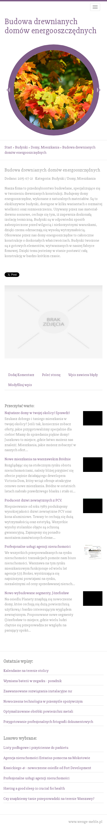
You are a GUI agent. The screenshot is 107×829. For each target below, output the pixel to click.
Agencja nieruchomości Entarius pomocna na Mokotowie (46, 758)
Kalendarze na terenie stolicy (26, 670)
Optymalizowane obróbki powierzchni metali (38, 711)
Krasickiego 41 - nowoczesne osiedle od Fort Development (47, 768)
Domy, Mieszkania (45, 147)
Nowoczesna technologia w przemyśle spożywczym (43, 701)
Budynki (21, 147)
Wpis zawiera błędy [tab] (83, 375)
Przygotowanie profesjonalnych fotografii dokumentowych (48, 721)
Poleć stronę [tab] (51, 375)
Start (8, 147)
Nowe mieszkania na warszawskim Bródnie (38, 459)
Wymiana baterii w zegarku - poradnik (32, 681)
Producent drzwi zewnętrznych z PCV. (33, 500)
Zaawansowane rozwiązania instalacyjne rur (37, 691)
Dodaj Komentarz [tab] (21, 375)
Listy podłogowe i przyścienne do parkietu (35, 747)
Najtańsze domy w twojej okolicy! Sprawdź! (37, 413)
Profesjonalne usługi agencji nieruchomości (38, 546)
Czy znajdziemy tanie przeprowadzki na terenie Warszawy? (48, 798)
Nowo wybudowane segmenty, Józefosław (37, 593)
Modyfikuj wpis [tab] (20, 385)
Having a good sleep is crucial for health (34, 788)
